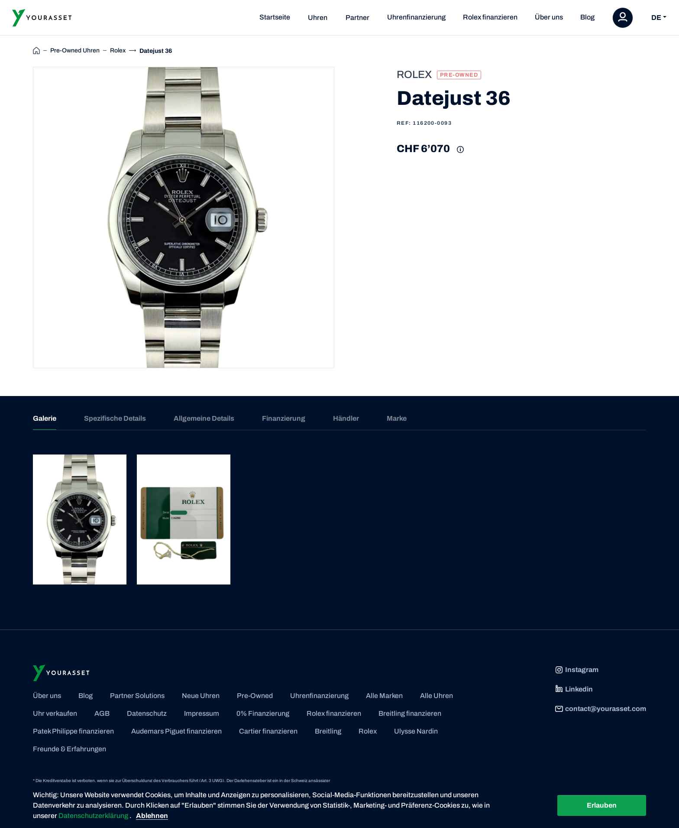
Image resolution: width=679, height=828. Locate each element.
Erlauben (602, 805)
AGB (102, 713)
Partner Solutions (137, 695)
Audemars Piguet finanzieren (176, 731)
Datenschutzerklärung (93, 815)
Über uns (549, 17)
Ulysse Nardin (416, 731)
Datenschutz (147, 713)
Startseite (274, 17)
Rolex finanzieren (490, 17)
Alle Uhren (436, 695)
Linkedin (574, 689)
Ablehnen (152, 815)
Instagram (576, 670)
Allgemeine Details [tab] (204, 418)
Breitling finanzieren (409, 713)
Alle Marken (384, 695)
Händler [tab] (346, 418)
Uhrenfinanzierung (416, 17)
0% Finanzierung (262, 713)
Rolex (368, 731)
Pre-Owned (255, 695)
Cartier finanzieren (268, 731)
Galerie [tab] (44, 418)
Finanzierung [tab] (283, 418)
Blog (587, 17)
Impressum (201, 713)
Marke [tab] (397, 418)
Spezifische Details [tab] (115, 418)
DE (656, 17)
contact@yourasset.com (600, 709)
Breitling (328, 731)
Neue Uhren (201, 695)
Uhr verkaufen (55, 713)
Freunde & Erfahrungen (69, 749)
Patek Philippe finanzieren (73, 731)
